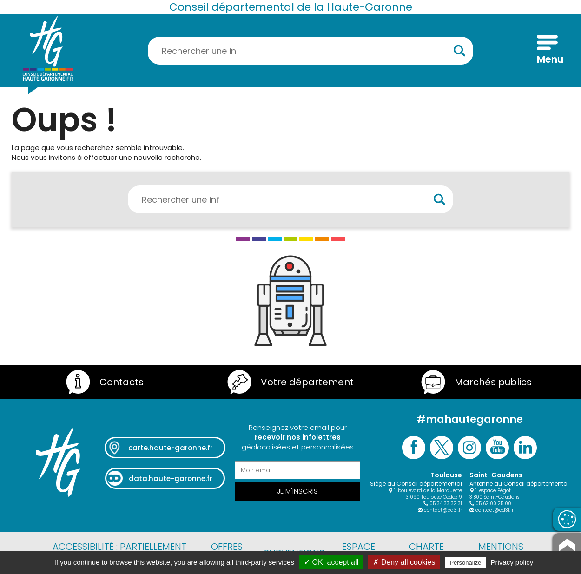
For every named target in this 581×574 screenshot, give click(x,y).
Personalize (465, 562)
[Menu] (547, 50)
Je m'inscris (297, 491)
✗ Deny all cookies (404, 562)
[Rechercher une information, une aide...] (310, 51)
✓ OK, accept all (331, 562)
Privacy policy (512, 562)
